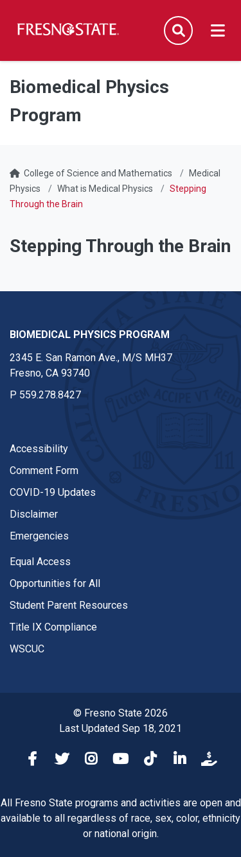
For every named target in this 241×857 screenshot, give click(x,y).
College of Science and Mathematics (98, 173)
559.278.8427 (50, 395)
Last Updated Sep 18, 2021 (120, 728)
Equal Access (40, 562)
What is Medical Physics (105, 188)
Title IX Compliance (53, 627)
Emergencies (39, 536)
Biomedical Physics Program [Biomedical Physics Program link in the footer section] (90, 334)
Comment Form (44, 470)
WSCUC (27, 649)
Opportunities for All (55, 583)
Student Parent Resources (69, 605)
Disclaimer (34, 514)
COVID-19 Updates (53, 492)
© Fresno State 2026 (120, 713)
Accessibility (39, 449)
